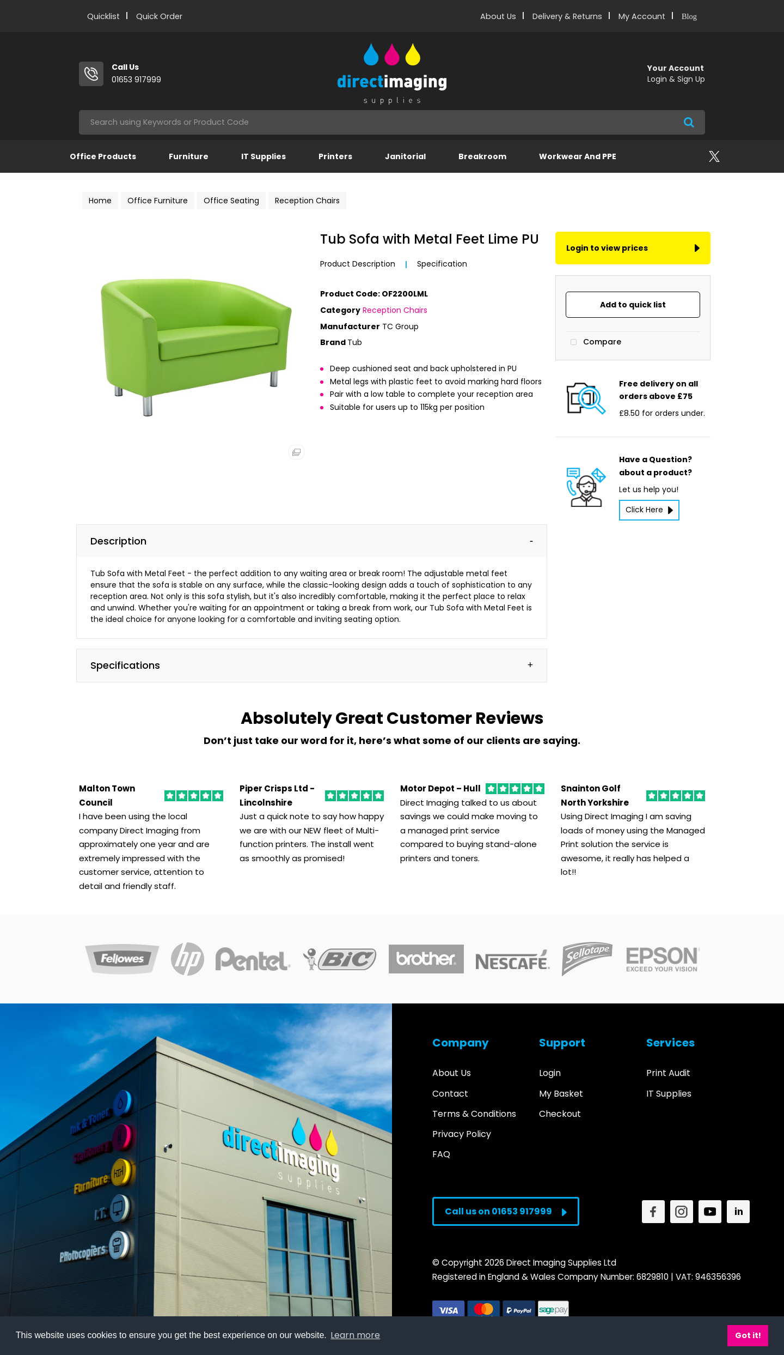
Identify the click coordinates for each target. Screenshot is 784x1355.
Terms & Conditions (474, 1114)
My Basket (561, 1093)
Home (100, 200)
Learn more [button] (355, 1335)
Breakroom (482, 156)
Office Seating (231, 200)
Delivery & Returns (567, 16)
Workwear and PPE (577, 156)
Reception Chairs (307, 200)
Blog (689, 16)
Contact (450, 1093)
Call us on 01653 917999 (506, 1211)
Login (550, 1073)
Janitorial (405, 156)
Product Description (357, 263)
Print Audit (668, 1073)
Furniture (189, 156)
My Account (641, 16)
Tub (354, 342)
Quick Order (159, 16)
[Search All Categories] (392, 122)
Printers (335, 156)
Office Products (103, 156)
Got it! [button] (748, 1335)
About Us (498, 16)
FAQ (441, 1154)
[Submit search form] (689, 122)
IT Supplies (263, 156)
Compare (593, 342)
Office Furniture (157, 200)
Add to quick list (633, 304)
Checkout (560, 1114)
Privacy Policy (461, 1134)
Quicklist (103, 16)
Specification (442, 263)
